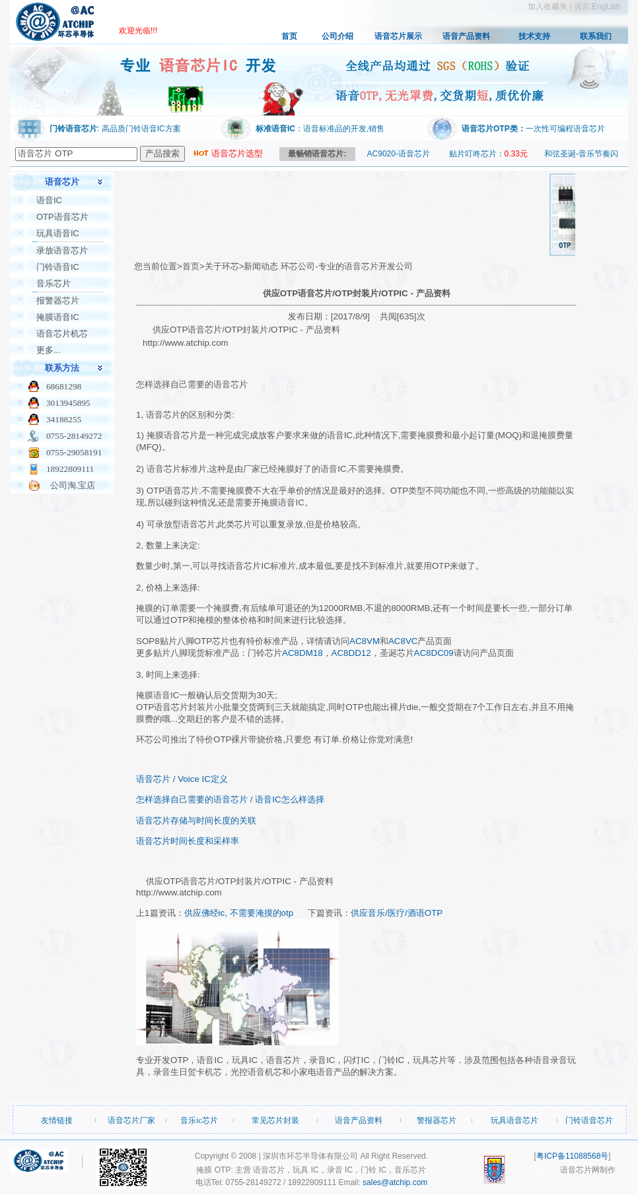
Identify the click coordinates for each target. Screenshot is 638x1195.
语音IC (49, 200)
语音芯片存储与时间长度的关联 (196, 820)
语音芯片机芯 (62, 334)
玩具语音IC (57, 233)
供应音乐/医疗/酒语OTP (397, 913)
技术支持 (534, 36)
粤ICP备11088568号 (572, 1156)
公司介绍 (337, 36)
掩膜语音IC (57, 317)
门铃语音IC (57, 267)
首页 (289, 36)
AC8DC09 (434, 653)
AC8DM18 (302, 653)
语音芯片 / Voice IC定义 (182, 779)
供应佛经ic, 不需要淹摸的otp (239, 913)
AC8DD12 (351, 653)
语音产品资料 (466, 36)
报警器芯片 (57, 301)
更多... (48, 350)
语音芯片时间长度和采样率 (187, 841)
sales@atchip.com (395, 1182)
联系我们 (596, 36)
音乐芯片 (53, 283)
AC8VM (364, 641)
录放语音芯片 (62, 250)
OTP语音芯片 (62, 217)
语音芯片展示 (398, 36)
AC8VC (402, 641)
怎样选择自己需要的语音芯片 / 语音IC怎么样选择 (230, 799)
